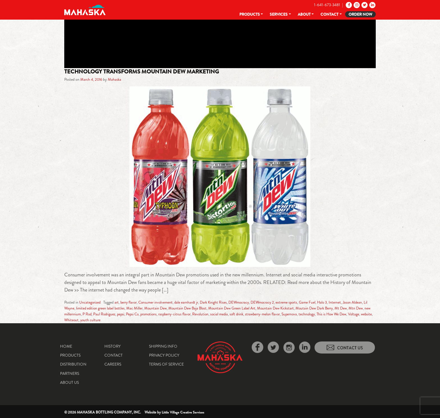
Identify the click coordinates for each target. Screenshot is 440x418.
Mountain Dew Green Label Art (241, 308)
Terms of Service (166, 364)
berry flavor (130, 302)
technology (335, 314)
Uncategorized (90, 302)
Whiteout (106, 320)
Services (279, 14)
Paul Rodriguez (120, 314)
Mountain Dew (163, 308)
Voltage (78, 320)
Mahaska (115, 79)
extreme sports (296, 302)
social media (242, 314)
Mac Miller (142, 308)
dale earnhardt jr (191, 302)
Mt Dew (353, 308)
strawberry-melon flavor (288, 314)
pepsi (138, 314)
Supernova (317, 314)
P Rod (103, 314)
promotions (168, 314)
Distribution (73, 364)
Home (66, 346)
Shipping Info (163, 346)
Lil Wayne (71, 308)
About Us (69, 382)
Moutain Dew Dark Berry (325, 308)
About (304, 14)
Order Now (360, 14)
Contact (329, 14)
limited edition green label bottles (106, 308)
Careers (112, 364)
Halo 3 (333, 302)
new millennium (85, 314)
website (91, 320)
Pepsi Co (150, 314)
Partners (69, 373)
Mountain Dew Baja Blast (195, 308)
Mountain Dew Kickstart (285, 308)
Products (249, 14)
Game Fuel (318, 302)
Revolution (223, 314)
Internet (346, 302)
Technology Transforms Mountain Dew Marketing (145, 71)
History (112, 346)
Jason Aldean (364, 302)
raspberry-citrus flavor (195, 314)
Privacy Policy (164, 355)
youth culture (125, 320)
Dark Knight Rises (219, 302)
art (117, 302)
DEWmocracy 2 (270, 302)
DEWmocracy (246, 302)
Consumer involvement (159, 302)
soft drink (261, 314)
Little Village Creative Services (184, 412)
